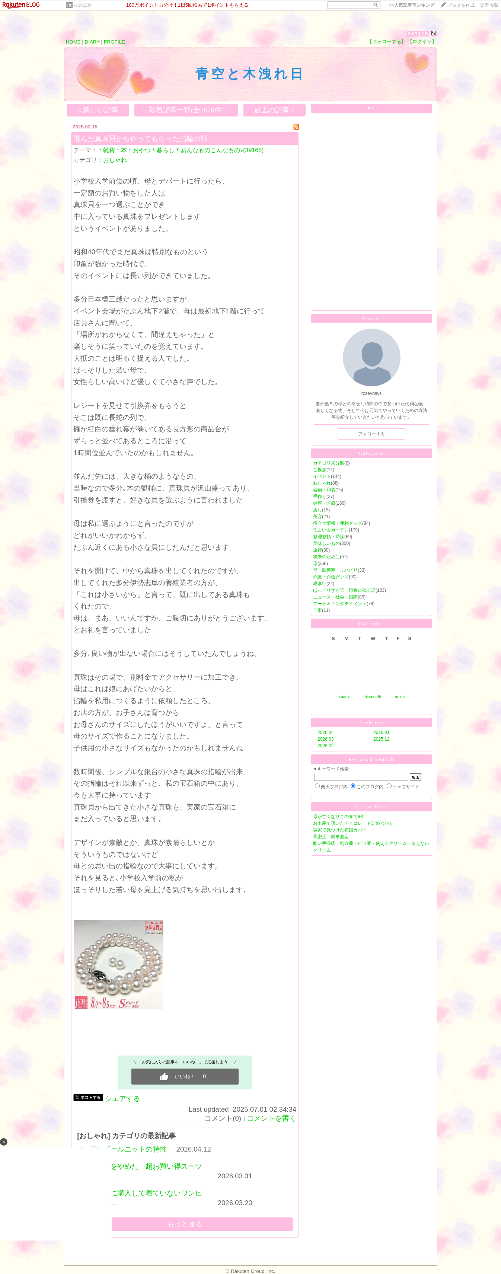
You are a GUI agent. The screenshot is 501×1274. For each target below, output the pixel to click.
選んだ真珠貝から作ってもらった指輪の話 (140, 139)
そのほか (83, 5)
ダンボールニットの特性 (128, 1149)
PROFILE (114, 42)
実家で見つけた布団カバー (340, 830)
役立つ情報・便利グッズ (337, 523)
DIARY (92, 42)
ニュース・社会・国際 (335, 597)
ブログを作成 (461, 5)
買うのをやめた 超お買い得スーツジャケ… (145, 1171)
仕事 (317, 610)
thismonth (372, 697)
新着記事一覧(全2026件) (186, 110)
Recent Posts (371, 807)
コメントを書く (271, 1118)
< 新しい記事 (97, 110)
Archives (371, 722)
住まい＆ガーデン (331, 530)
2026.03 (325, 739)
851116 (418, 33)
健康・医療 (324, 503)
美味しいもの (326, 543)
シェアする (122, 1098)
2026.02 (325, 745)
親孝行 (319, 583)
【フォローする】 (386, 41)
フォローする (371, 434)
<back (344, 697)
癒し (317, 510)
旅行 (317, 550)
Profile (371, 318)
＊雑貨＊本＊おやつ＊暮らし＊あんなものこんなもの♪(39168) (180, 150)
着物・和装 (324, 489)
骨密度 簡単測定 (331, 836)
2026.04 (325, 732)
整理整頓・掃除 (328, 536)
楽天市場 (489, 5)
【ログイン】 (422, 41)
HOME (73, 42)
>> (411, 5)
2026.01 (381, 732)
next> (400, 697)
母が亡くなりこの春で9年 (339, 816)
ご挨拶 (319, 469)
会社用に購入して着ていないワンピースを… (145, 1198)
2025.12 (381, 739)
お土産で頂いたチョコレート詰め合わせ (353, 823)
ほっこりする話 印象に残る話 (344, 590)
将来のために (326, 556)
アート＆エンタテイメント (340, 603)
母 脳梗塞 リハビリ (335, 570)
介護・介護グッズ (331, 576)
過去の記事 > (274, 110)
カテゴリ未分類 (328, 463)
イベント (322, 476)
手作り (319, 496)
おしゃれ (115, 160)
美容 (317, 516)
